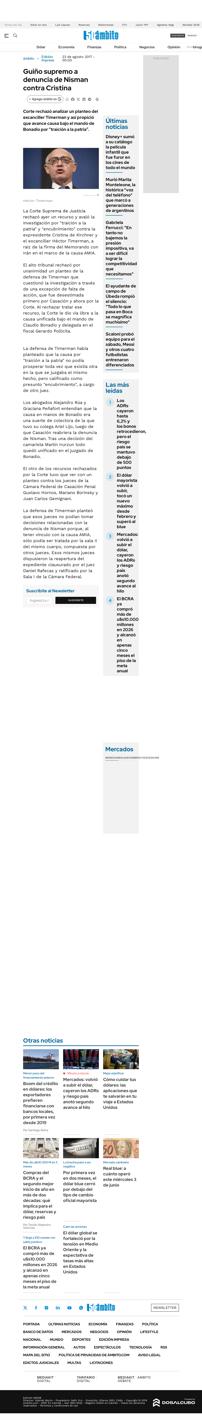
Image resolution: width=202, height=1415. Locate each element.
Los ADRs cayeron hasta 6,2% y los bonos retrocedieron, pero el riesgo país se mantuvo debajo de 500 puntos (131, 434)
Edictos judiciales (41, 1363)
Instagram (46, 1308)
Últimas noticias (64, 1324)
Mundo (56, 1339)
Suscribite (76, 600)
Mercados (72, 1332)
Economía (66, 47)
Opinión (174, 47)
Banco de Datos (38, 1332)
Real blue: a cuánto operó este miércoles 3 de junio (119, 1177)
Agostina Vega (165, 24)
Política (120, 47)
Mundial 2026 (191, 24)
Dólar (41, 47)
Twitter (25, 1307)
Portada (31, 1324)
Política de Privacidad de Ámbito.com (94, 1355)
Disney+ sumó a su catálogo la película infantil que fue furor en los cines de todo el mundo (120, 152)
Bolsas (123, 757)
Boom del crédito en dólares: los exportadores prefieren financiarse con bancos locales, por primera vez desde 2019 (40, 1103)
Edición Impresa (114, 1339)
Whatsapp (81, 1308)
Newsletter (192, 47)
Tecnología (140, 1347)
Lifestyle (149, 1332)
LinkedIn (58, 1308)
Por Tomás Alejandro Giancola (37, 1226)
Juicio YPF (141, 24)
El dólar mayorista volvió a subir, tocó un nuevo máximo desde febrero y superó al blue (127, 500)
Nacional (32, 1339)
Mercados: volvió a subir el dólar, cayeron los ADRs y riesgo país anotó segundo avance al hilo (127, 563)
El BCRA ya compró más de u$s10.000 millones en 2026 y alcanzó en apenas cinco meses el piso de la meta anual (128, 635)
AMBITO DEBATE (134, 1379)
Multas (74, 1363)
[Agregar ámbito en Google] (45, 99)
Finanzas (94, 47)
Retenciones (105, 24)
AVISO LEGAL (149, 1355)
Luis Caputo (62, 24)
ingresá (192, 35)
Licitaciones (101, 1363)
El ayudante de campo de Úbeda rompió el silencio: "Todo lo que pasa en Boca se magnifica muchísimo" (121, 304)
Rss (163, 1347)
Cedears (153, 757)
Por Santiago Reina (35, 1130)
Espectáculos (107, 1347)
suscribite (178, 35)
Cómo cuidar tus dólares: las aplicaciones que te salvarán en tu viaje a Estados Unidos (120, 1093)
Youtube (69, 1307)
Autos (79, 1347)
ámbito (28, 58)
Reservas (84, 24)
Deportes (81, 1339)
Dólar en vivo (38, 24)
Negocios (147, 47)
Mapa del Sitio (36, 1355)
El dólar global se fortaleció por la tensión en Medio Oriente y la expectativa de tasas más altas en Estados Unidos (80, 1252)
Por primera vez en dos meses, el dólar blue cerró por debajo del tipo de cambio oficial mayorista (80, 1186)
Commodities (138, 757)
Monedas (111, 757)
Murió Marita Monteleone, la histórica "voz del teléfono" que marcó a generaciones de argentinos (120, 195)
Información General (44, 1347)
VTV (124, 24)
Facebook (36, 1308)
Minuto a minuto (78, 1073)
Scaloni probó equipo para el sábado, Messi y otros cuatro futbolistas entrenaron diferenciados (120, 349)
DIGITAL (46, 1379)
